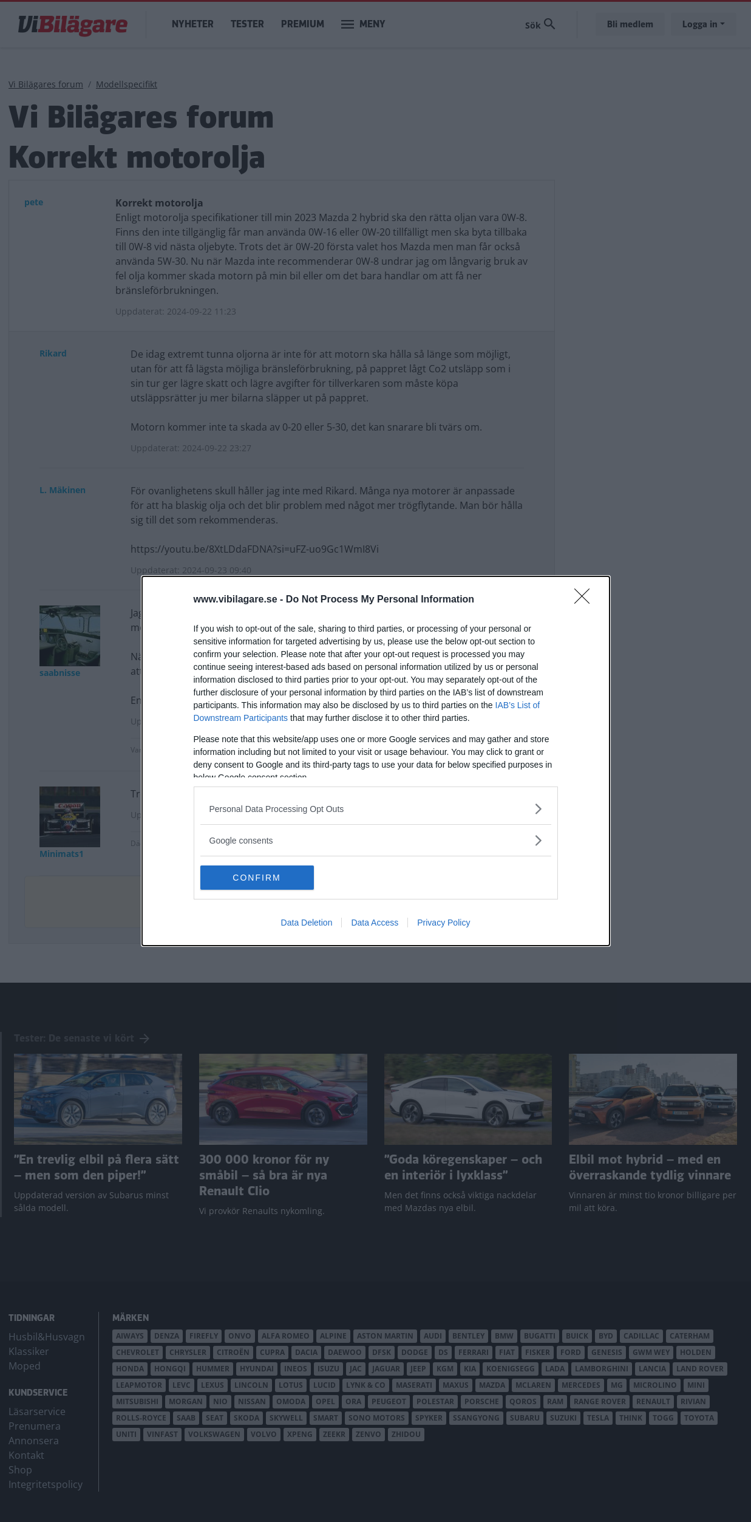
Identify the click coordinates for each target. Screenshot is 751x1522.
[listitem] (375, 808)
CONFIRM (258, 877)
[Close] (585, 600)
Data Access (374, 922)
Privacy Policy (443, 922)
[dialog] (376, 761)
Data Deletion (307, 922)
